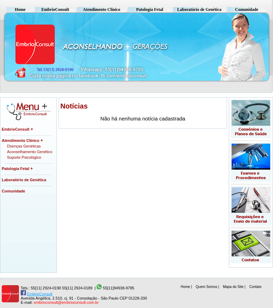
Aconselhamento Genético (29, 152)
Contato (255, 287)
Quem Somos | (208, 287)
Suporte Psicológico (24, 157)
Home (20, 9)
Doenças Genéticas (24, 146)
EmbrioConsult (55, 9)
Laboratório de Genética (199, 9)
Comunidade (246, 9)
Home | (187, 287)
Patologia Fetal (149, 9)
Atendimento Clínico (101, 9)
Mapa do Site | (234, 287)
